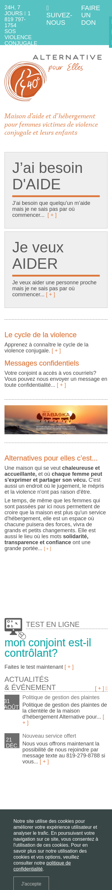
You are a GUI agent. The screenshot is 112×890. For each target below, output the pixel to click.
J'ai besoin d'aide (70, 796)
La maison (14, 796)
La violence (38, 796)
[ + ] (52, 215)
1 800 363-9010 (19, 52)
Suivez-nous (59, 15)
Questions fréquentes (79, 804)
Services (43, 804)
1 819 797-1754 (17, 19)
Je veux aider (17, 804)
